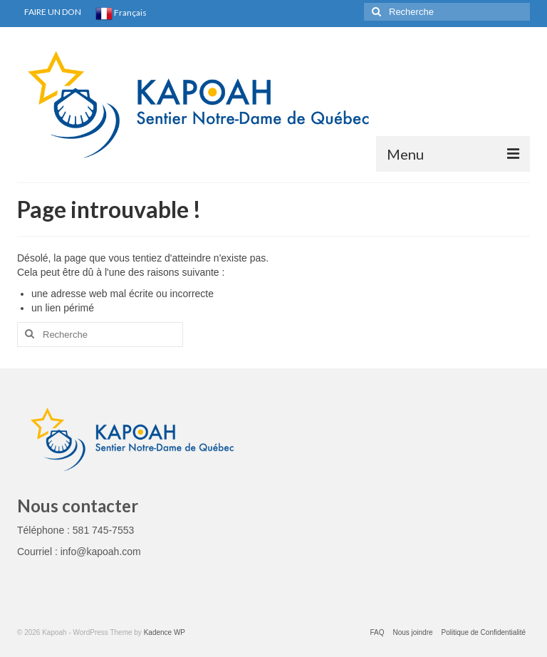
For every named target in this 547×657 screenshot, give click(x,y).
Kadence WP (164, 632)
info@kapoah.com (101, 551)
